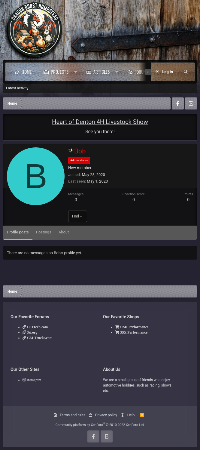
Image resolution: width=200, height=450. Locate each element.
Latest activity (17, 88)
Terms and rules (73, 415)
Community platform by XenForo (100, 425)
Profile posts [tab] (18, 232)
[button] (75, 72)
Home (27, 71)
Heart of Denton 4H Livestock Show (100, 121)
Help (131, 415)
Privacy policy (106, 415)
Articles (101, 71)
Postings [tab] (43, 232)
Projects (60, 71)
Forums (142, 71)
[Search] (186, 72)
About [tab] (64, 232)
